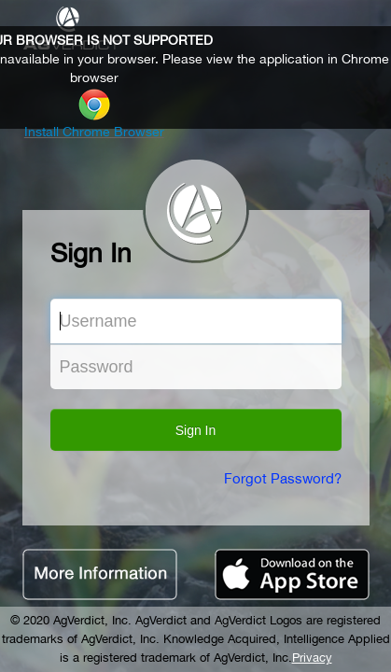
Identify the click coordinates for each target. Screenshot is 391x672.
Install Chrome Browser (94, 131)
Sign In (195, 430)
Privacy (312, 658)
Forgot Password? (283, 478)
